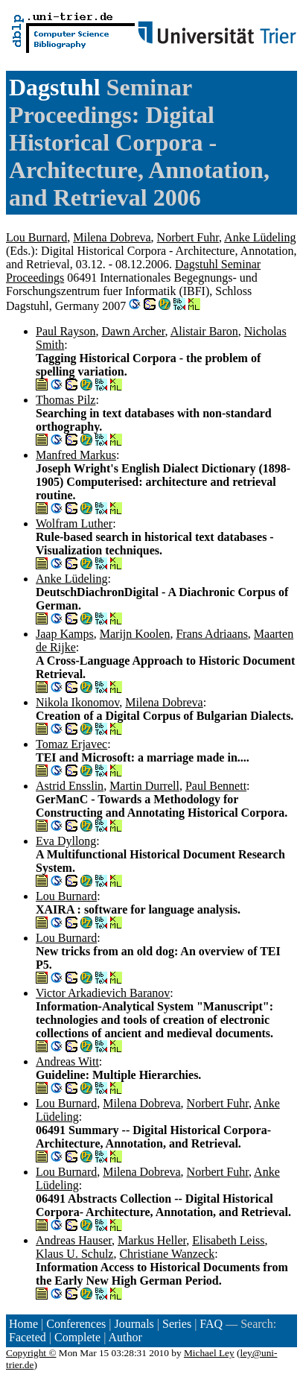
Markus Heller (152, 1240)
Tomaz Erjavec (71, 744)
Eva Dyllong (66, 841)
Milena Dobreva (111, 237)
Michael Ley (209, 1352)
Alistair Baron (204, 331)
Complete (77, 1337)
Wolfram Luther (74, 523)
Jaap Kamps (65, 633)
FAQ (211, 1323)
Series (176, 1323)
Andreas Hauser (74, 1240)
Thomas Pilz (65, 399)
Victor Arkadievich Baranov (103, 993)
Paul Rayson (65, 331)
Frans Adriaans (211, 633)
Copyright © (31, 1352)
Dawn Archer (133, 331)
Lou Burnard (36, 237)
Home (23, 1323)
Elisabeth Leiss (228, 1240)
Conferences (76, 1323)
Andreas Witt (67, 1061)
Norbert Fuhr (188, 237)
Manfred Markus (76, 455)
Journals (133, 1323)
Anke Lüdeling (260, 237)
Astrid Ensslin (69, 785)
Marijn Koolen (135, 633)
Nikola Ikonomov (77, 702)
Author (125, 1337)
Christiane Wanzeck (166, 1253)
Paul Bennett (215, 785)
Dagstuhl (55, 87)
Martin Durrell (144, 785)
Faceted (27, 1337)
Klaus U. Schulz (74, 1253)
